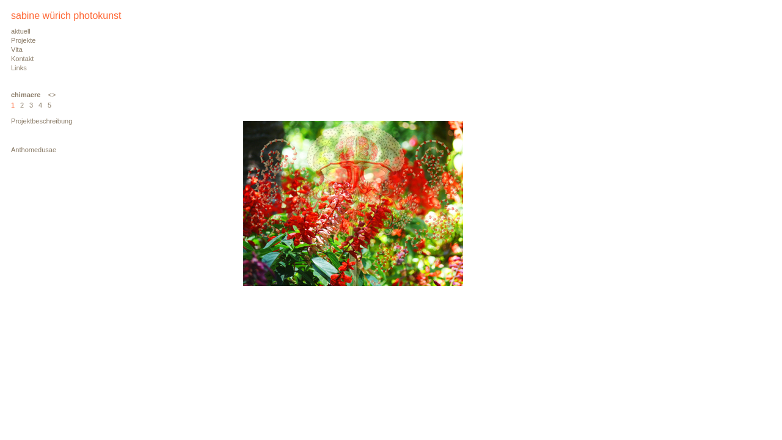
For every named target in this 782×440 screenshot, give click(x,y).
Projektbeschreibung (41, 121)
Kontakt (22, 58)
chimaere (25, 94)
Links (19, 68)
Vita (17, 49)
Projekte (23, 40)
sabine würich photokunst (66, 15)
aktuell (21, 31)
